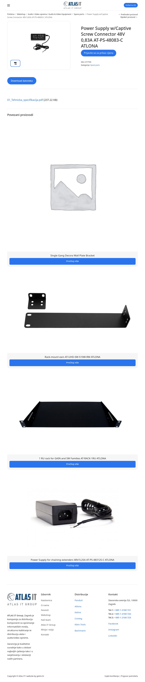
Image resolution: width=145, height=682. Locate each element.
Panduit (79, 600)
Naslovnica (46, 600)
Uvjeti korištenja (111, 676)
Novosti (45, 610)
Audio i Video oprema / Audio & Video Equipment (49, 14)
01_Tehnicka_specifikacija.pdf (25, 100)
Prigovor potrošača (129, 676)
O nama (45, 605)
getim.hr (40, 676)
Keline (78, 612)
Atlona (78, 606)
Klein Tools (80, 624)
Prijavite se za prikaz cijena (98, 53)
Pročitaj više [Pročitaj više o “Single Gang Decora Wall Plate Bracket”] (72, 261)
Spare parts (79, 14)
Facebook (113, 623)
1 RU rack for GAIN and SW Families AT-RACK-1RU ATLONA (72, 458)
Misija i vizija (47, 629)
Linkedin (112, 635)
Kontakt (45, 634)
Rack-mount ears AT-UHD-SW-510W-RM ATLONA (72, 357)
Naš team (46, 619)
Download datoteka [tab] (22, 80)
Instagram (113, 629)
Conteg (78, 618)
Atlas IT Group (48, 624)
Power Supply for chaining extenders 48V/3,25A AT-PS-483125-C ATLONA (72, 559)
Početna (10, 14)
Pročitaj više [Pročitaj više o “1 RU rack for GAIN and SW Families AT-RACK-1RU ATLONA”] (72, 463)
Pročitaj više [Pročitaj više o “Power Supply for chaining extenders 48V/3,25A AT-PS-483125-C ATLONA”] (72, 565)
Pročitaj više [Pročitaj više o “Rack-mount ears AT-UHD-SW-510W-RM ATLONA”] (72, 362)
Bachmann (80, 630)
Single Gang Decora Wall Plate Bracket (72, 255)
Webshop (21, 14)
